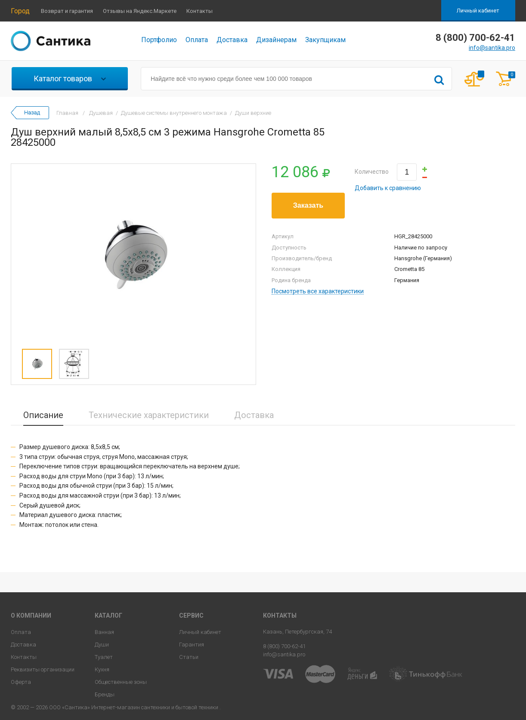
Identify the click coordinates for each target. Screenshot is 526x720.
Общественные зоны (121, 682)
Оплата (197, 40)
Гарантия (191, 644)
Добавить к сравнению (388, 188)
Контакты (199, 11)
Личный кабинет (478, 10)
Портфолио (159, 40)
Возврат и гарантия (67, 11)
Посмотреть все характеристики (318, 291)
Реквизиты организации (42, 669)
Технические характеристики (149, 415)
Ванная (104, 632)
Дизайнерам (276, 40)
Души (102, 644)
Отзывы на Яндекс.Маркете (139, 11)
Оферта (21, 682)
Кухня (102, 669)
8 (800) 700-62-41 (284, 646)
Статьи (188, 657)
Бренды (104, 694)
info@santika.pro (492, 48)
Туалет (104, 657)
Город (20, 11)
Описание (43, 415)
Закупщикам (325, 40)
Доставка (232, 40)
